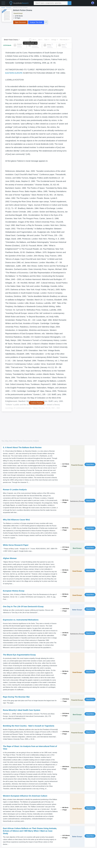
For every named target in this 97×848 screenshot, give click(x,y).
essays (9, 7)
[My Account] (93, 3)
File (34, 40)
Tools (46, 40)
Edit (40, 40)
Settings (54, 40)
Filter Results (64, 40)
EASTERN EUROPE (14, 73)
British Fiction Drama (20, 7)
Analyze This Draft (36, 22)
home (3, 7)
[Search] (69, 3)
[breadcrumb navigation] (48, 7)
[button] (3, 3)
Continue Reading (37, 403)
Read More (90, 464)
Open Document (20, 22)
